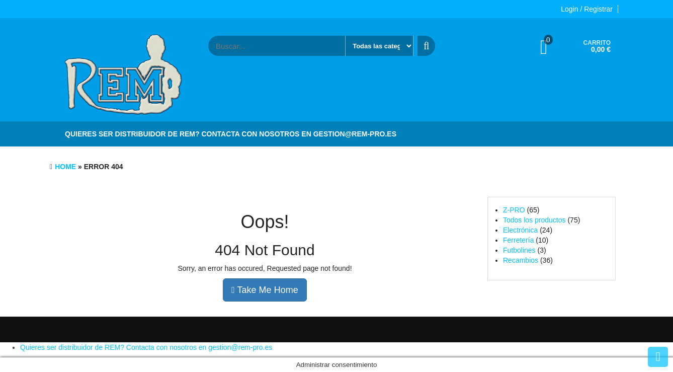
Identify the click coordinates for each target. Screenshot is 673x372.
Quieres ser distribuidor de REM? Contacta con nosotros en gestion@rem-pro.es (230, 134)
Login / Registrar (587, 9)
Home (65, 167)
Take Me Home (264, 290)
